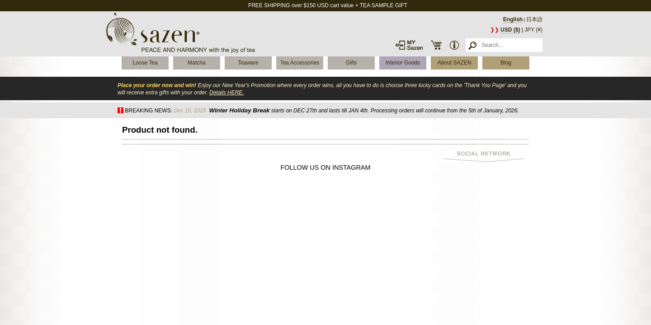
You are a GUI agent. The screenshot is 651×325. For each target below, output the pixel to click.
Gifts (351, 63)
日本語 (534, 19)
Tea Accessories (300, 63)
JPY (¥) (533, 30)
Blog (505, 63)
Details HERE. (226, 92)
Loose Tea (144, 63)
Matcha (196, 63)
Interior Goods (403, 63)
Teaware (248, 63)
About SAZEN (455, 63)
